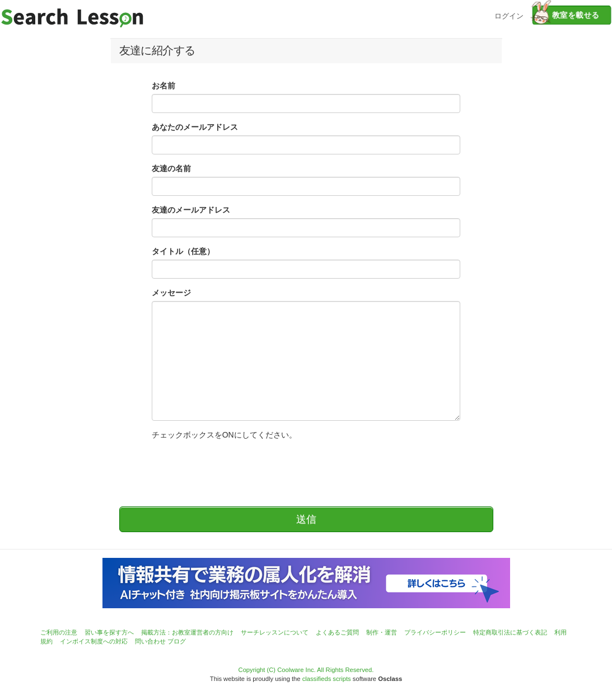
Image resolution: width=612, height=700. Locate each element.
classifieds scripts (326, 678)
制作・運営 (381, 632)
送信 (306, 519)
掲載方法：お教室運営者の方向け (187, 632)
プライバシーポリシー (435, 632)
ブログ (176, 641)
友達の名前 (171, 168)
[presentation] (237, 468)
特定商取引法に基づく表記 (510, 632)
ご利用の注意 (58, 632)
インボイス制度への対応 (94, 641)
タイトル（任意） (183, 251)
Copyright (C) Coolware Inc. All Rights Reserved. (306, 669)
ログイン (509, 15)
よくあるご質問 (337, 632)
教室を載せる (565, 15)
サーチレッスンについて (275, 632)
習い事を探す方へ (109, 632)
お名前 (163, 85)
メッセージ (171, 292)
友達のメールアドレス (191, 209)
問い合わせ (150, 641)
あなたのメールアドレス (195, 127)
